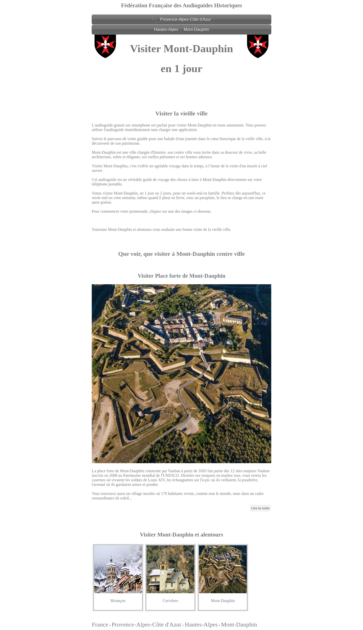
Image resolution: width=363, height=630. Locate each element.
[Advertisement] (181, 117)
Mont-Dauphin (196, 29)
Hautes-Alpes (166, 29)
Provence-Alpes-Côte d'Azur (185, 19)
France (100, 624)
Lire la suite (260, 508)
